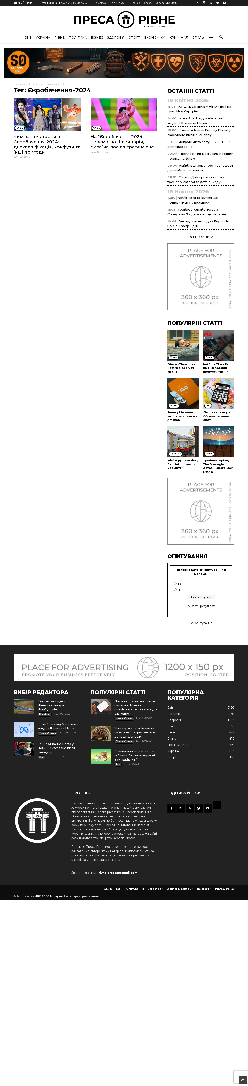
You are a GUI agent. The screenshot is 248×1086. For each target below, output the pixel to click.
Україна (43, 37)
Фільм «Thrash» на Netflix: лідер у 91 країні (181, 367)
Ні (179, 590)
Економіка (154, 37)
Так (180, 584)
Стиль (198, 37)
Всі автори (155, 888)
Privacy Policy (224, 888)
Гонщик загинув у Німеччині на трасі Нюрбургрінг (52, 705)
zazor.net (94, 896)
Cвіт (27, 37)
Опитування (135, 888)
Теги (32, 84)
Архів (108, 888)
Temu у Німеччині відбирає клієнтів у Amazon (182, 416)
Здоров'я (115, 37)
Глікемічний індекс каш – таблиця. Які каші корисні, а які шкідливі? (134, 755)
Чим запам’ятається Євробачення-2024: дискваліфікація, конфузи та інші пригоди (47, 144)
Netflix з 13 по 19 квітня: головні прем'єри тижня (215, 367)
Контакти (204, 888)
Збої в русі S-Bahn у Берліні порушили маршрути (182, 464)
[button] (211, 38)
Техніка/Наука (177, 745)
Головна (19, 84)
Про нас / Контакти (142, 2)
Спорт (134, 37)
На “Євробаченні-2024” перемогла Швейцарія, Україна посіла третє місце (122, 141)
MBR (38, 896)
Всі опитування (201, 623)
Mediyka (56, 896)
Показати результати (200, 606)
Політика (78, 37)
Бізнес (97, 37)
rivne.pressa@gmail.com (118, 873)
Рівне (59, 37)
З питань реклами (167, 2)
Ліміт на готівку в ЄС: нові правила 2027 (216, 416)
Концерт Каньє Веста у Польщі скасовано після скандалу (56, 748)
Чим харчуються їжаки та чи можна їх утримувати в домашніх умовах (134, 732)
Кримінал (178, 37)
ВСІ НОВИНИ (201, 237)
